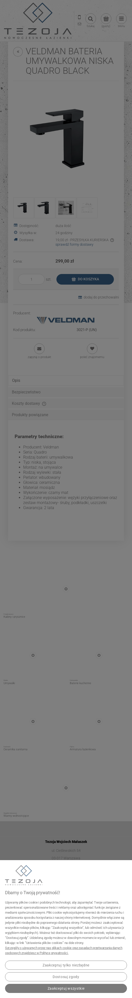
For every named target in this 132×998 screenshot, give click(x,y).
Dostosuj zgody (66, 977)
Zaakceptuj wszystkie (66, 988)
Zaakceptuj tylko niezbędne (66, 965)
